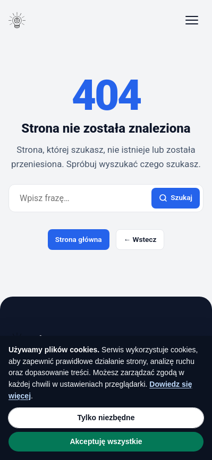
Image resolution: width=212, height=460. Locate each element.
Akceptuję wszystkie (106, 441)
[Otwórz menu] (191, 20)
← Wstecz (140, 239)
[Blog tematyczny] (17, 20)
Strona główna (78, 239)
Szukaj (175, 197)
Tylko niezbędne (106, 417)
